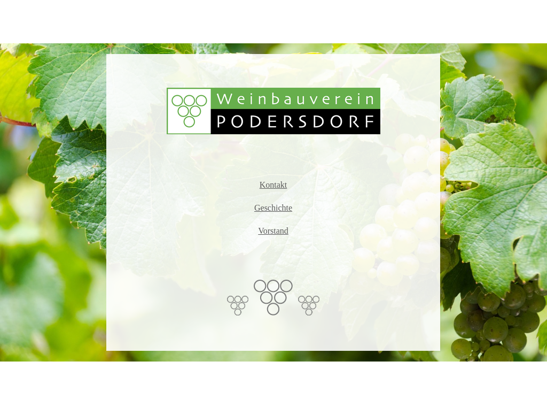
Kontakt (273, 184)
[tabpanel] (273, 202)
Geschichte (273, 207)
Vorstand (273, 230)
